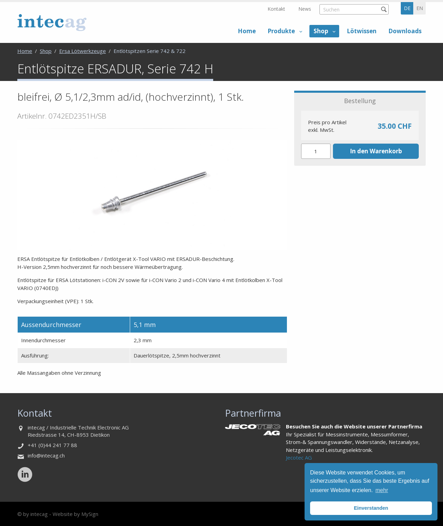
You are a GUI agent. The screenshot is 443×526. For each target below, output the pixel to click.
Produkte (281, 31)
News (304, 9)
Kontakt (276, 9)
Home (247, 31)
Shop (321, 31)
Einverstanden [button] (371, 508)
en (419, 8)
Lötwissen (362, 31)
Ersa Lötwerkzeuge (82, 50)
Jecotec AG (299, 457)
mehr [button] (382, 490)
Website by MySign (75, 513)
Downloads (405, 31)
